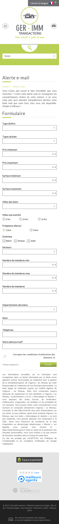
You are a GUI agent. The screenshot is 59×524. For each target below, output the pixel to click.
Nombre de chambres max (16, 273)
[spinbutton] (29, 154)
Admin (46, 508)
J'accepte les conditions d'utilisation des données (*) (34, 356)
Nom (5, 318)
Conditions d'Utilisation (34, 441)
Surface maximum (11, 188)
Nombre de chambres (13, 286)
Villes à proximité (11, 214)
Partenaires (38, 508)
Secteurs (6, 247)
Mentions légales (13, 508)
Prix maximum (10, 162)
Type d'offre (8, 123)
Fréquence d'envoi (11, 225)
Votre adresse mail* (12, 341)
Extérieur (7, 236)
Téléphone (7, 329)
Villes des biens (10, 201)
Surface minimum (11, 175)
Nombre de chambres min (15, 260)
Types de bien (9, 136)
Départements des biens (15, 304)
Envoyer (48, 364)
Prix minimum (9, 149)
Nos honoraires (26, 508)
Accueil (5, 86)
